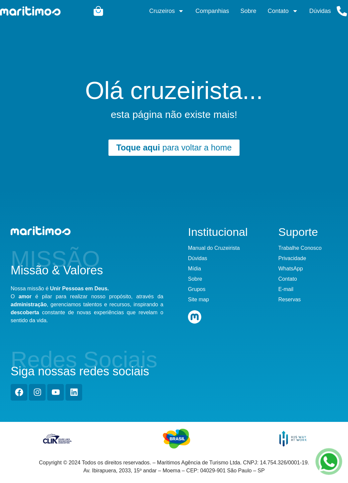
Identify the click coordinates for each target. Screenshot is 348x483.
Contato (283, 11)
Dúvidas (320, 11)
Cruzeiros (166, 11)
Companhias (212, 11)
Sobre (249, 11)
